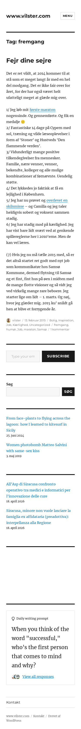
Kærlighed (20, 325)
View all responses (38, 676)
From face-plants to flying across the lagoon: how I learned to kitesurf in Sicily (38, 424)
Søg (9, 384)
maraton (30, 329)
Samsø (42, 329)
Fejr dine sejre (28, 60)
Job (8, 325)
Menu (67, 15)
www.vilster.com (28, 16)
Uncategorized (39, 325)
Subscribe (58, 356)
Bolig (53, 320)
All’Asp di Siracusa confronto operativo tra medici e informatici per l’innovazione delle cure (38, 490)
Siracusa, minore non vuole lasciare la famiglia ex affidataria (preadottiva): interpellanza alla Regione (38, 516)
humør (11, 329)
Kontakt (13, 702)
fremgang (61, 325)
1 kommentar (60, 329)
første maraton (43, 109)
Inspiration (65, 320)
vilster (16, 320)
